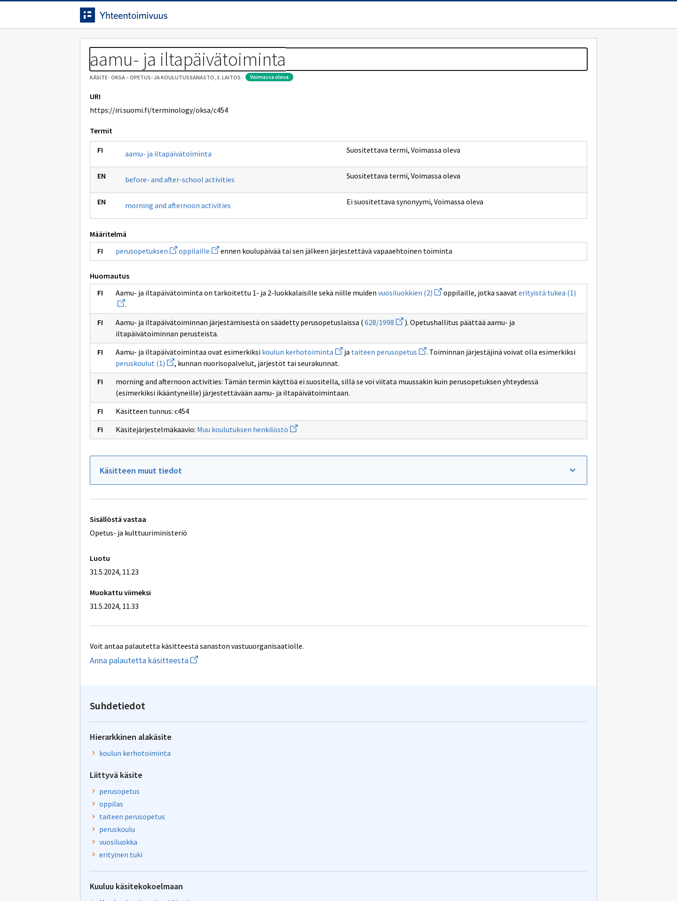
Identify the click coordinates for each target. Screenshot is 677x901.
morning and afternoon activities (178, 248)
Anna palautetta (113, 874)
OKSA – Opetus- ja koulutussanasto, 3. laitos (192, 70)
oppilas (483, 199)
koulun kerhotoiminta (302, 406)
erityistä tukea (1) (289, 358)
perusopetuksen (146, 293)
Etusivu (95, 47)
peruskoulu (488, 225)
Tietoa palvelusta (215, 47)
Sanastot (95, 70)
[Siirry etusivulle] (154, 18)
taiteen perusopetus (503, 212)
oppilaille (199, 293)
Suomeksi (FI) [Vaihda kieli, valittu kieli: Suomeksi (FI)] (416, 18)
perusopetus (491, 187)
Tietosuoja (188, 874)
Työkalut (148, 47)
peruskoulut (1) (345, 417)
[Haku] (364, 18)
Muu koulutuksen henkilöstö (247, 506)
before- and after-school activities (180, 222)
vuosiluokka (490, 237)
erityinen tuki (492, 250)
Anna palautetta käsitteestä (176, 736)
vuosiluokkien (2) (148, 358)
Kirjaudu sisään (558, 18)
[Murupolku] (338, 70)
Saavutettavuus (263, 874)
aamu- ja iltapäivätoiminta (168, 196)
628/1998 (384, 376)
